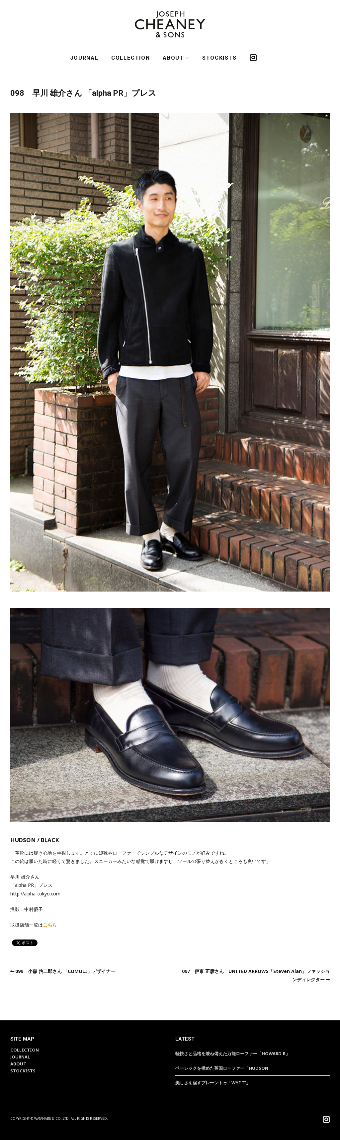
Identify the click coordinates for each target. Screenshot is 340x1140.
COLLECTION (130, 58)
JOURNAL (84, 58)
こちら (50, 925)
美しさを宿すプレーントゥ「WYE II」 (212, 1083)
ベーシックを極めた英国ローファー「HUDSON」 (224, 1068)
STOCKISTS (219, 58)
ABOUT (173, 58)
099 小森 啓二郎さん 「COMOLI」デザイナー (65, 971)
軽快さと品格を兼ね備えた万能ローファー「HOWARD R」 (232, 1053)
